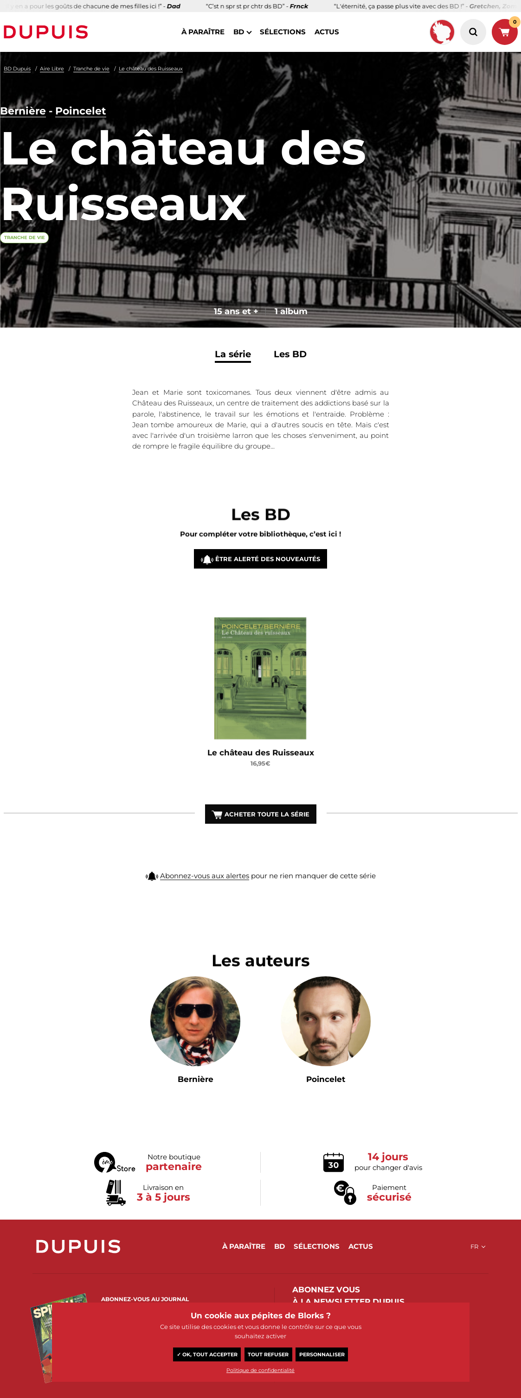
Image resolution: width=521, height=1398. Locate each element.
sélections (283, 31)
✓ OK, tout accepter (207, 1354)
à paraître (203, 31)
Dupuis (48, 32)
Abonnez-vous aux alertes (204, 887)
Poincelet (80, 111)
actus (327, 31)
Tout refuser (268, 1354)
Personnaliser (322, 1354)
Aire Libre (52, 68)
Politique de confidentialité (260, 1370)
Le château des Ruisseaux (151, 68)
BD (238, 31)
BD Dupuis (17, 68)
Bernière (23, 111)
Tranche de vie (91, 68)
